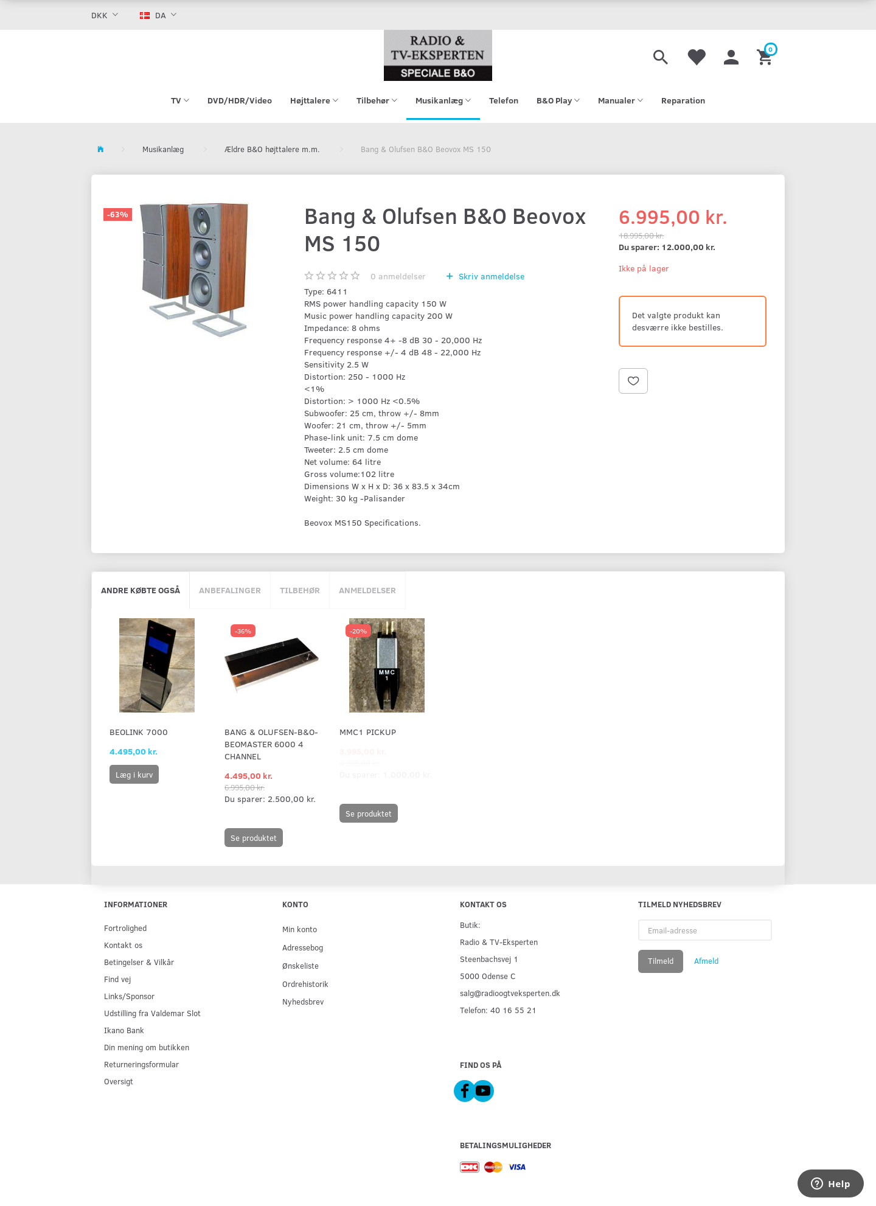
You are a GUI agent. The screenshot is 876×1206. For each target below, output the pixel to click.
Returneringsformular (141, 1064)
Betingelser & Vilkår (139, 962)
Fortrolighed (125, 927)
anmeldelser (398, 276)
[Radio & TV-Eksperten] (438, 55)
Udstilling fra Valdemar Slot (152, 1013)
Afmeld (706, 960)
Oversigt (118, 1081)
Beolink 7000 (138, 731)
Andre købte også (140, 590)
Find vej (117, 979)
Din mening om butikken (146, 1047)
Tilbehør (300, 590)
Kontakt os (123, 944)
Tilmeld (660, 960)
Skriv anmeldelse (490, 276)
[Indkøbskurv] (766, 55)
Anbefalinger (230, 590)
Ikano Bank (124, 1030)
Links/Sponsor (129, 996)
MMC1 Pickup (367, 731)
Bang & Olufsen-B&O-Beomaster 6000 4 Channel (271, 744)
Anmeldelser (367, 590)
